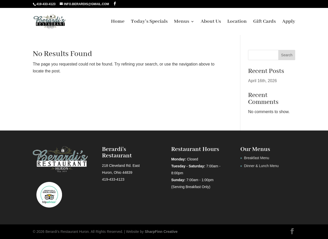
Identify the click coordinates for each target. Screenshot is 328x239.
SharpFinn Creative (161, 232)
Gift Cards (264, 22)
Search (286, 55)
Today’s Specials (149, 22)
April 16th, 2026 (262, 81)
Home (118, 22)
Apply (288, 22)
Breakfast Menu (256, 158)
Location (237, 22)
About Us (211, 22)
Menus (181, 22)
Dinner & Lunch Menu (261, 166)
